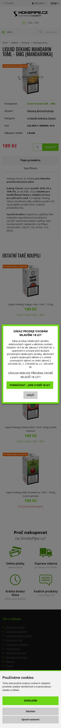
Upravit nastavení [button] (30, 719)
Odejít (30, 395)
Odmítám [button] (30, 711)
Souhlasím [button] (30, 700)
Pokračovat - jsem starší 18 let (30, 385)
